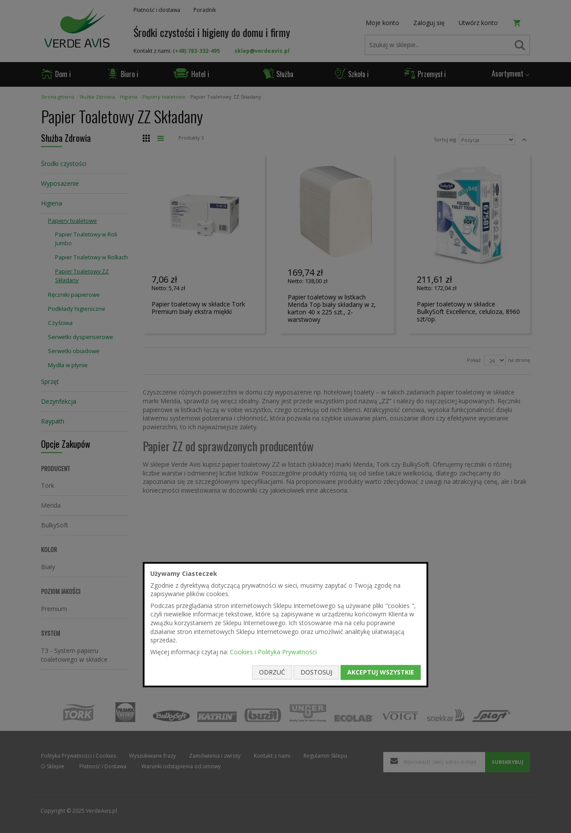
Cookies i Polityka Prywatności (273, 652)
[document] (285, 624)
